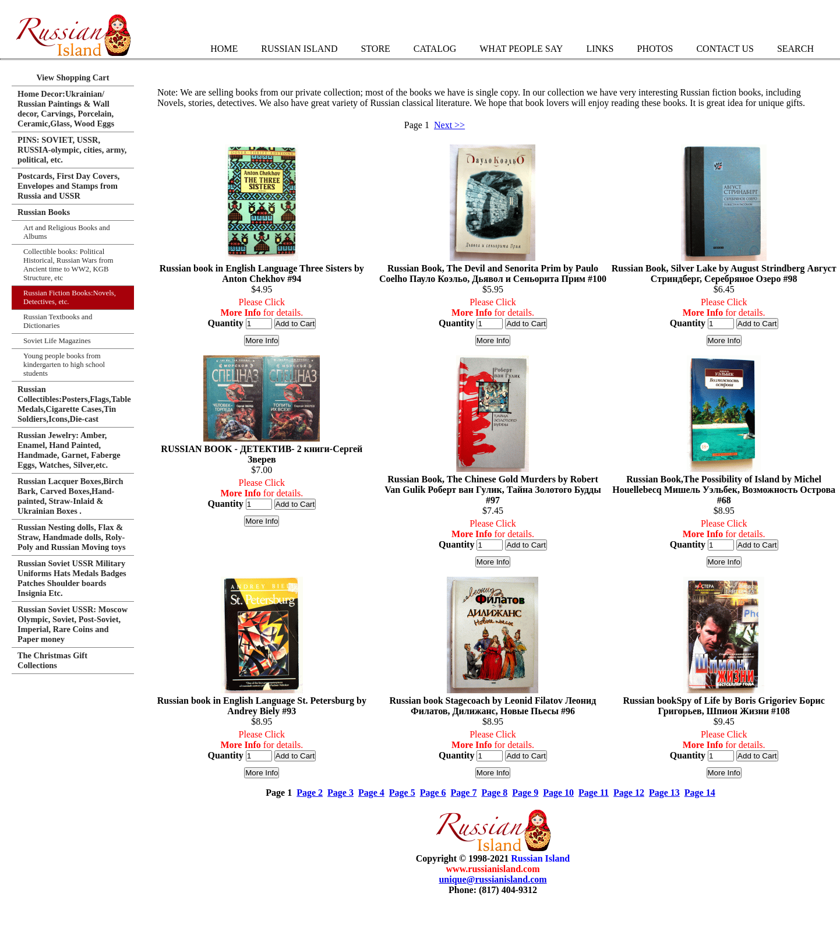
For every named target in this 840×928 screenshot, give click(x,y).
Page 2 (310, 793)
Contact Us (724, 49)
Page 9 (525, 793)
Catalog (435, 49)
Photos (655, 49)
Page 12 (628, 793)
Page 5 (402, 793)
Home (224, 49)
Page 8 (494, 793)
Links (599, 49)
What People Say (521, 49)
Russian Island (299, 49)
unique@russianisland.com (492, 879)
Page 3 (340, 793)
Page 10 (558, 793)
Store (375, 49)
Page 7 (464, 793)
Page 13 (664, 793)
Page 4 (371, 793)
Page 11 (593, 793)
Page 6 (433, 793)
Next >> (449, 125)
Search (795, 49)
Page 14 (699, 793)
